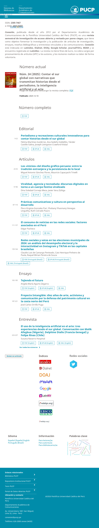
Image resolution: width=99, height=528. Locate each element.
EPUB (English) (47, 288)
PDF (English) (29, 288)
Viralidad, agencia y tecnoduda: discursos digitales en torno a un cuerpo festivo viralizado (54, 185)
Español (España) (15, 440)
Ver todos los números (28, 347)
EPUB (37, 149)
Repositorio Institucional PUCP (18, 481)
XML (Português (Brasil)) (19, 263)
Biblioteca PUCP (11, 476)
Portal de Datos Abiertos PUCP (17, 491)
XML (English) (65, 343)
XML (48, 149)
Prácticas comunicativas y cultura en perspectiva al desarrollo (53, 203)
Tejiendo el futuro (32, 280)
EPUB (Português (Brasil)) (59, 259)
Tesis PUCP (9, 486)
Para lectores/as (46, 440)
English (26, 440)
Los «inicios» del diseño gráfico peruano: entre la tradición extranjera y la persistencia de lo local (51, 167)
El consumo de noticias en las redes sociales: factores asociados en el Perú (54, 224)
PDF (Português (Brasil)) (33, 259)
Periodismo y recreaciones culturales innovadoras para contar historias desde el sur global (55, 137)
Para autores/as (45, 442)
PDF (71, 90)
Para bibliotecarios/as (48, 445)
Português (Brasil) (16, 442)
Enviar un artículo (14, 356)
